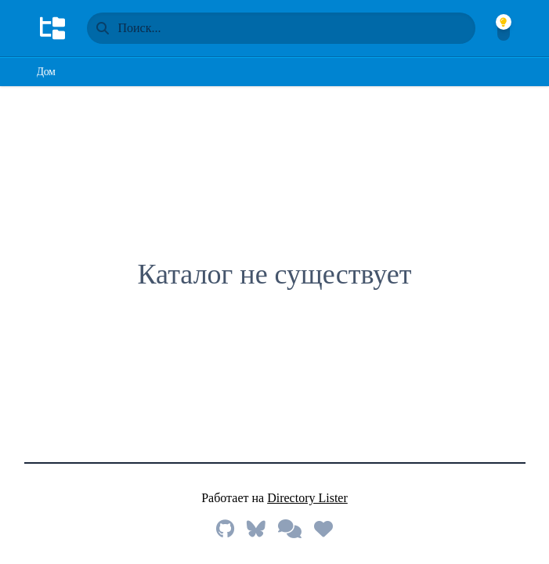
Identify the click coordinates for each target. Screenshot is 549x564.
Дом (46, 72)
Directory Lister (307, 497)
